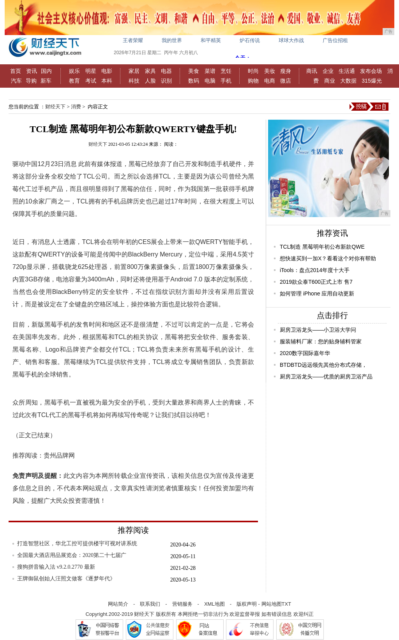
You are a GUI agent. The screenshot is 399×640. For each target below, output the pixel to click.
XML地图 (214, 604)
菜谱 (210, 71)
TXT (286, 604)
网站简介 (118, 604)
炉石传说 (250, 40)
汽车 (16, 81)
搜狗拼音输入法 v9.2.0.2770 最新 (56, 567)
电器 (166, 71)
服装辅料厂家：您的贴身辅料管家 (321, 341)
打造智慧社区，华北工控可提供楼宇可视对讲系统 (77, 543)
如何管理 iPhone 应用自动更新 (317, 293)
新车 (46, 81)
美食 (193, 71)
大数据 (348, 81)
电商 (269, 81)
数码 (193, 81)
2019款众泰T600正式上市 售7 (316, 282)
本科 (106, 81)
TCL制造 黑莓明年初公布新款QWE (322, 247)
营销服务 (182, 604)
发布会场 (371, 71)
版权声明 (247, 604)
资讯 (31, 71)
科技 (134, 81)
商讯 (311, 71)
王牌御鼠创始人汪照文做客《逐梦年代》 (66, 579)
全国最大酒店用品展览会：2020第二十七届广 (71, 555)
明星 (90, 71)
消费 (76, 107)
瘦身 (285, 71)
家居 (134, 71)
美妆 (269, 71)
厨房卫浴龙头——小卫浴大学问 (318, 330)
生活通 (347, 71)
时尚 (253, 71)
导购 (31, 81)
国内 (46, 71)
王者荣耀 (133, 40)
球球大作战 (291, 40)
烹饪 (226, 71)
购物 (253, 81)
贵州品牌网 (59, 455)
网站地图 (271, 604)
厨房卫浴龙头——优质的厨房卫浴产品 (326, 376)
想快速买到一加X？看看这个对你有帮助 (328, 258)
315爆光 (371, 81)
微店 (285, 81)
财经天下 (55, 107)
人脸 (150, 81)
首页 (15, 71)
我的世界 (172, 40)
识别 (166, 81)
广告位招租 (335, 40)
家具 (150, 71)
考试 (90, 81)
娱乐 (74, 71)
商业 (329, 81)
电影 (106, 71)
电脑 (210, 81)
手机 (226, 81)
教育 (74, 81)
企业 (328, 71)
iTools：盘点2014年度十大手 (315, 270)
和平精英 (211, 40)
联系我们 (150, 604)
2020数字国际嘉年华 (305, 353)
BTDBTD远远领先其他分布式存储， (323, 365)
